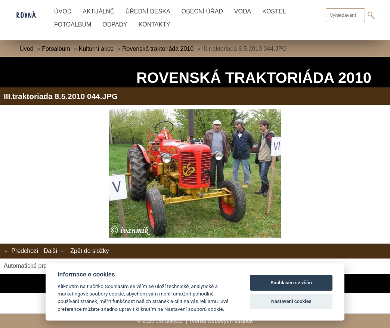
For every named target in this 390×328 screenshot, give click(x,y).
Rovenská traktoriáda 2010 (158, 49)
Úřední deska (148, 11)
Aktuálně (98, 11)
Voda (242, 11)
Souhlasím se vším (291, 282)
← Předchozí (21, 251)
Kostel (274, 11)
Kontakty (154, 24)
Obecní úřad (202, 11)
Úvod (62, 11)
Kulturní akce (96, 49)
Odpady (114, 24)
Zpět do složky (89, 251)
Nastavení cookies (291, 301)
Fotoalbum (72, 24)
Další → (54, 251)
